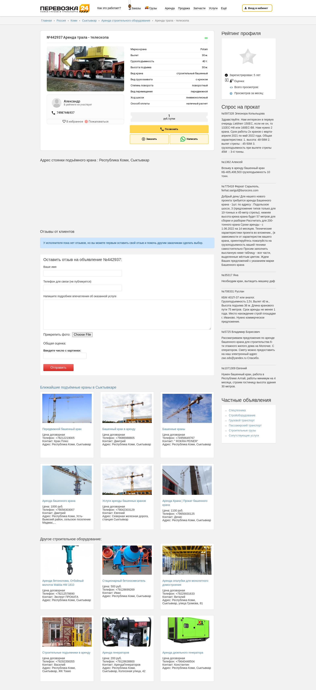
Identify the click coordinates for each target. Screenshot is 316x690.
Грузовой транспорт (242, 420)
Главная (46, 20)
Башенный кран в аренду (118, 429)
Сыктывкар (89, 20)
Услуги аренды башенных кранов (124, 500)
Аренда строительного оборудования (125, 20)
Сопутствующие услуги (244, 435)
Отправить (58, 367)
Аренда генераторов (115, 652)
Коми (74, 20)
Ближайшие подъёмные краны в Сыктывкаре (78, 387)
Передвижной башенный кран (61, 429)
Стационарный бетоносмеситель (124, 580)
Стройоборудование (242, 415)
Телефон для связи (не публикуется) (67, 281)
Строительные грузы (242, 430)
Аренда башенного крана (58, 500)
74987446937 (65, 112)
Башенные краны (173, 429)
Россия (61, 20)
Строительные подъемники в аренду (66, 652)
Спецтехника (237, 410)
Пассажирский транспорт (245, 425)
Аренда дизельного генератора (182, 652)
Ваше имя (49, 266)
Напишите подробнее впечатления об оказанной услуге (79, 296)
